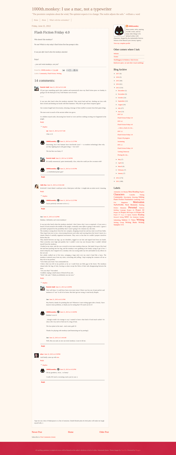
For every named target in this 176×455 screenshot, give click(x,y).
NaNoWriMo (119, 205)
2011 (118, 181)
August (120, 105)
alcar (42, 354)
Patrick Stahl (44, 87)
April (120, 163)
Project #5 (132, 212)
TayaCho (124, 450)
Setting (122, 217)
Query (129, 215)
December (121, 90)
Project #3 (117, 212)
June (119, 111)
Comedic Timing (136, 195)
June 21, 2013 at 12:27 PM (68, 141)
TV (129, 220)
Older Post (104, 432)
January (120, 173)
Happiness (124, 202)
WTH (122, 225)
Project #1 (130, 210)
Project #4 (125, 212)
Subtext (124, 220)
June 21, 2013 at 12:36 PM (64, 158)
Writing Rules (131, 222)
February (121, 170)
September (121, 101)
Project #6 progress (124, 138)
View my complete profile (122, 43)
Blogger (137, 450)
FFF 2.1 (120, 145)
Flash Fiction (52, 73)
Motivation (138, 202)
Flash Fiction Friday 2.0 (125, 148)
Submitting (117, 220)
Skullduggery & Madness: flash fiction (126, 60)
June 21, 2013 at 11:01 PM (68, 168)
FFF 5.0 (120, 114)
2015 (118, 81)
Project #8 (123, 215)
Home (36, 20)
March (120, 166)
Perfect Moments (120, 208)
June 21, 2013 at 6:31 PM (57, 299)
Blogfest (141, 192)
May (119, 159)
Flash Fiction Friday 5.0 (125, 118)
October (120, 98)
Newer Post (37, 432)
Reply (42, 122)
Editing (141, 197)
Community (43, 73)
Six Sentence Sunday (137, 217)
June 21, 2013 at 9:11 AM (58, 87)
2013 (118, 88)
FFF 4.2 (120, 121)
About (44, 20)
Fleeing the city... (123, 155)
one (58, 357)
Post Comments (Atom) (47, 437)
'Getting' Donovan (123, 152)
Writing (59, 73)
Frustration (129, 199)
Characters (119, 194)
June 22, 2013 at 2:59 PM (52, 354)
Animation (117, 192)
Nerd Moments (131, 205)
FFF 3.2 (120, 131)
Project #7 (117, 215)
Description (127, 197)
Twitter (116, 57)
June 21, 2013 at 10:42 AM (55, 185)
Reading (141, 215)
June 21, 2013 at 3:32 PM (51, 217)
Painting (141, 205)
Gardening (137, 199)
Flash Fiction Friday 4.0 (125, 124)
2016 (118, 77)
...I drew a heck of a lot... (125, 128)
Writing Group (119, 222)
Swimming (121, 141)
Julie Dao (43, 185)
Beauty (126, 192)
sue (47, 131)
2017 (118, 73)
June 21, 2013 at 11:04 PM (68, 312)
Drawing (135, 197)
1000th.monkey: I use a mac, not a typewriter (72, 8)
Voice (133, 220)
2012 (118, 178)
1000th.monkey (51, 141)
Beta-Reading (133, 192)
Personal (132, 207)
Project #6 (140, 212)
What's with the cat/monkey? (59, 20)
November (121, 94)
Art (122, 192)
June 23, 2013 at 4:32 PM (68, 369)
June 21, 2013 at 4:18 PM (64, 287)
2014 (118, 84)
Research (116, 217)
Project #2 (140, 210)
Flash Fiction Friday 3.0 (125, 135)
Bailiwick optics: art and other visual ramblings (129, 63)
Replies (45, 127)
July (119, 108)
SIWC (126, 217)
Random (134, 215)
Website (116, 53)
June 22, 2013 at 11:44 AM (57, 338)
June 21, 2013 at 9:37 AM (57, 131)
